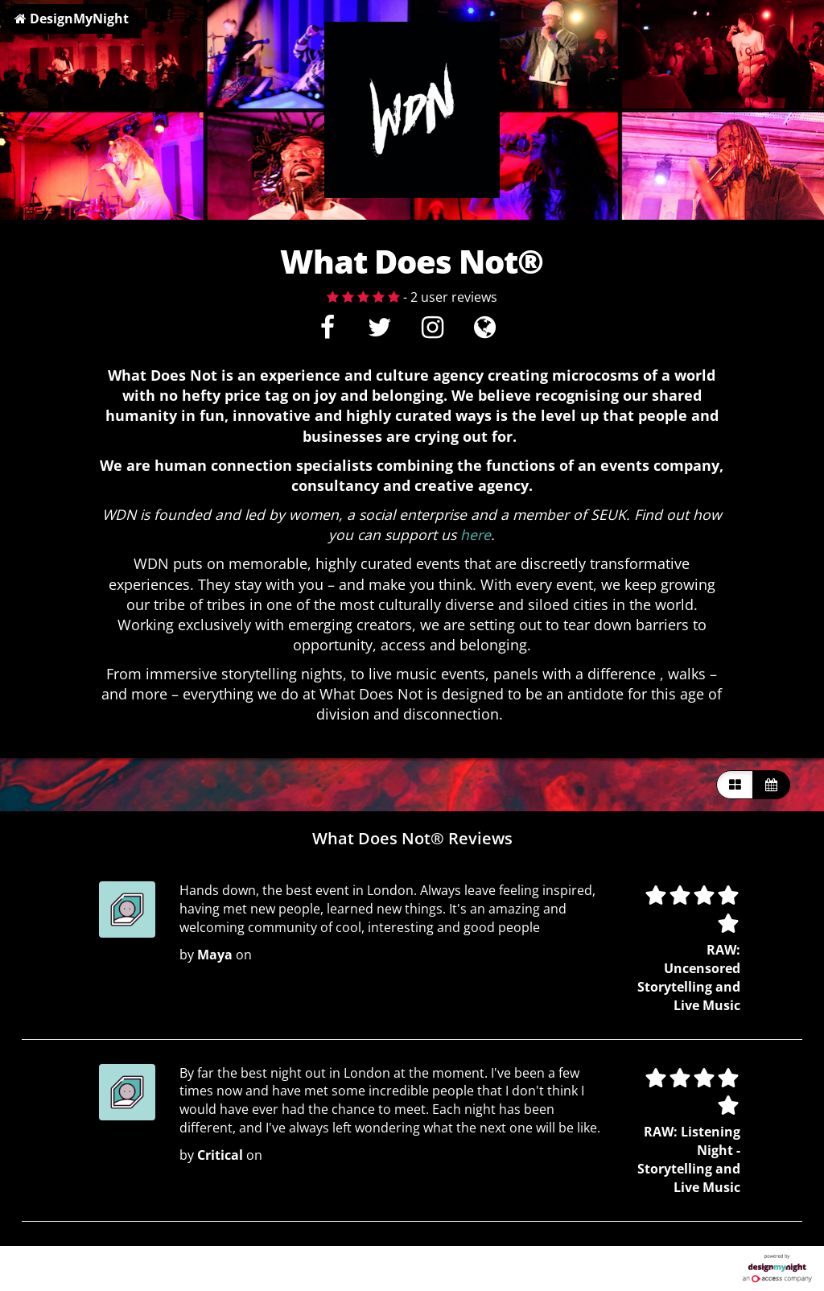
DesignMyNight (71, 18)
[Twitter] (379, 331)
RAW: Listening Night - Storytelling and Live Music (688, 1159)
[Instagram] (431, 331)
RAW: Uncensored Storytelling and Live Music (688, 977)
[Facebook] (327, 331)
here (475, 534)
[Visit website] (484, 331)
